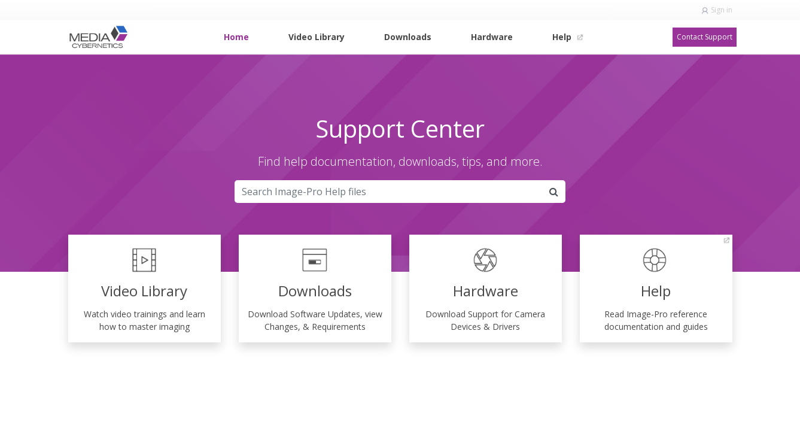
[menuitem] (236, 37)
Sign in (721, 10)
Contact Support (704, 37)
